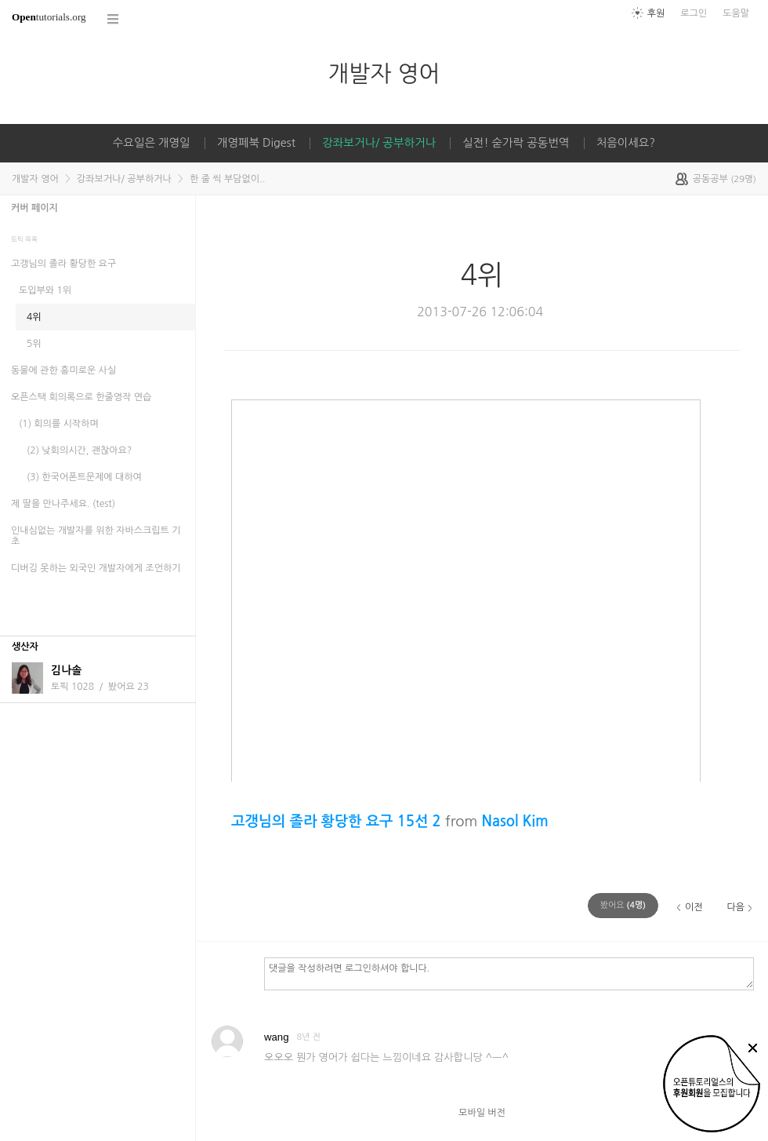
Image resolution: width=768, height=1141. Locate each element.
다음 (735, 907)
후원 (656, 13)
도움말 (736, 13)
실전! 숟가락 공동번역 (515, 142)
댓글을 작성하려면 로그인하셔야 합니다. (509, 973)
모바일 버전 (481, 1112)
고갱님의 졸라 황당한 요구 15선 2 (336, 821)
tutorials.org (49, 17)
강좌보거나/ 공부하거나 (379, 142)
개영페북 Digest (256, 142)
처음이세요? (625, 142)
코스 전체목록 (113, 19)
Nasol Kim (514, 821)
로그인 (693, 13)
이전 (694, 907)
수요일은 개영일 (151, 142)
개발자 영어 (384, 73)
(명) (623, 905)
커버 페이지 (34, 208)
